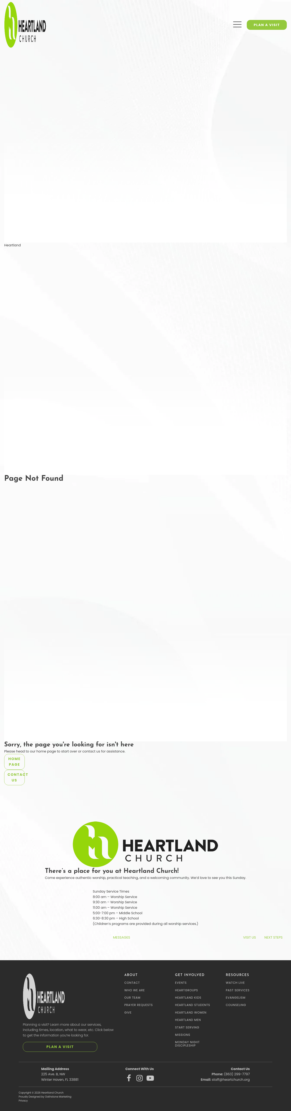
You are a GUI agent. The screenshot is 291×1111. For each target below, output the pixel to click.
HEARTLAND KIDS (188, 997)
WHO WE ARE (134, 990)
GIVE (128, 1012)
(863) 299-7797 (237, 1074)
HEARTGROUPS (186, 990)
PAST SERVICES (237, 990)
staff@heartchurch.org (231, 1079)
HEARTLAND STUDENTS (192, 1005)
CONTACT (132, 982)
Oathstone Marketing (58, 1096)
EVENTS (181, 982)
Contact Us (16, 777)
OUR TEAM (132, 997)
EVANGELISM (236, 997)
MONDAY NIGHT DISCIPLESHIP (187, 1044)
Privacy (23, 1100)
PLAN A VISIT (267, 24)
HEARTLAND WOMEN (191, 1012)
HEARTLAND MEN (188, 1020)
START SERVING (187, 1027)
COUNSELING (236, 1005)
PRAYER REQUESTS (138, 1005)
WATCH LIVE (235, 982)
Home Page (14, 761)
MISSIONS (182, 1034)
